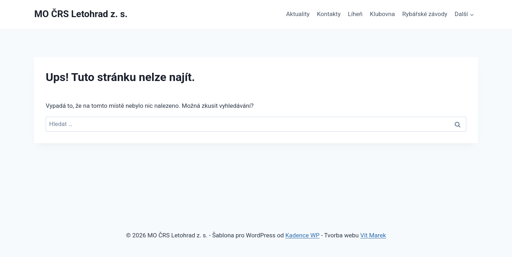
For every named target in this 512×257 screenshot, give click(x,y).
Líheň (355, 13)
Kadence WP (302, 235)
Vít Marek (373, 235)
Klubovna (382, 13)
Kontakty (329, 13)
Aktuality (298, 13)
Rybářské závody (424, 13)
